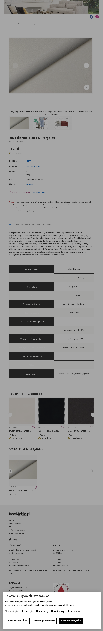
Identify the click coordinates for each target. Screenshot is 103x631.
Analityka (29, 611)
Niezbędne (13, 611)
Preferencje (59, 611)
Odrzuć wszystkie (17, 620)
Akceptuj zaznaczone (44, 620)
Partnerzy (75, 611)
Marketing (43, 611)
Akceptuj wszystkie (71, 620)
